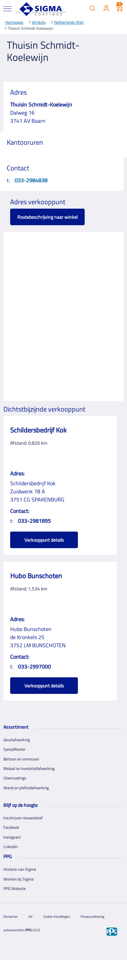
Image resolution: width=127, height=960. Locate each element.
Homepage (14, 22)
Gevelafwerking (16, 739)
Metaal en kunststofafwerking (29, 768)
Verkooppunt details (44, 539)
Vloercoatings (14, 778)
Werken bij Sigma (18, 879)
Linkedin (10, 846)
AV (30, 916)
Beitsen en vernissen (21, 759)
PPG (28, 930)
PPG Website (14, 888)
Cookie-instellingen (56, 916)
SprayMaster (14, 749)
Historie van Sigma (19, 869)
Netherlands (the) (68, 22)
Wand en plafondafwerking (26, 788)
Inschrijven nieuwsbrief (23, 818)
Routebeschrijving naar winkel (47, 216)
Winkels (39, 22)
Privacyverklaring (92, 916)
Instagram (12, 837)
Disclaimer (10, 916)
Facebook (11, 827)
